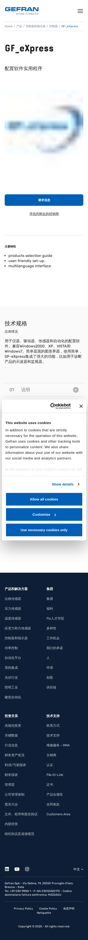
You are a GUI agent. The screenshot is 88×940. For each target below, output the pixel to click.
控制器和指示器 (36, 26)
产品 (19, 26)
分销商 (51, 755)
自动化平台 (13, 658)
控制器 (53, 26)
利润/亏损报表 (15, 765)
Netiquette (44, 912)
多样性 (51, 628)
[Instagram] (29, 868)
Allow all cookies (44, 499)
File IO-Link (54, 775)
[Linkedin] (9, 868)
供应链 (51, 687)
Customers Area (58, 814)
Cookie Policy (48, 908)
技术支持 (53, 735)
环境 (49, 668)
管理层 (10, 785)
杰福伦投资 (13, 726)
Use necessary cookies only (43, 530)
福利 (49, 609)
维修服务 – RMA (58, 745)
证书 (49, 785)
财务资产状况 (14, 755)
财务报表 (11, 775)
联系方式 (53, 726)
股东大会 (11, 804)
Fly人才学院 (55, 618)
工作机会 (53, 638)
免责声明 (68, 908)
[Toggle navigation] (80, 11)
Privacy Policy (23, 908)
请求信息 (44, 200)
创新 (49, 678)
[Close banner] (81, 406)
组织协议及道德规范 (19, 834)
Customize (44, 514)
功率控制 (11, 648)
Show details (63, 484)
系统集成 (11, 668)
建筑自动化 (13, 697)
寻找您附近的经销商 (44, 214)
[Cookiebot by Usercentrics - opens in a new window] (52, 406)
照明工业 (11, 687)
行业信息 (11, 745)
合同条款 (53, 804)
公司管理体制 (14, 795)
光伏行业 (11, 678)
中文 (76, 869)
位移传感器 (13, 599)
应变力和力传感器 (18, 628)
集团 (49, 599)
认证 (49, 765)
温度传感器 (13, 618)
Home (9, 26)
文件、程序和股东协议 (21, 814)
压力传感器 (13, 609)
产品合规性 (54, 795)
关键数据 (11, 735)
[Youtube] (19, 868)
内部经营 (11, 824)
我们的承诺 (54, 648)
